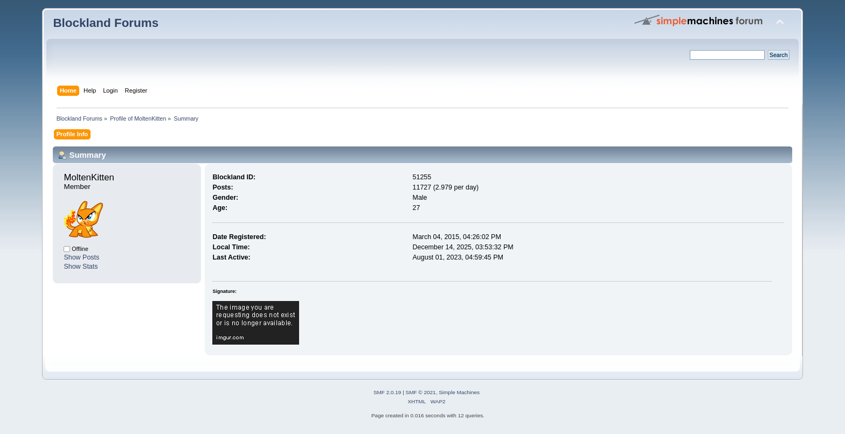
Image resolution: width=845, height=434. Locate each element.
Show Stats (81, 266)
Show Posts (81, 257)
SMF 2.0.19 (387, 392)
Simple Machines (459, 392)
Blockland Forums (105, 23)
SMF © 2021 (421, 392)
